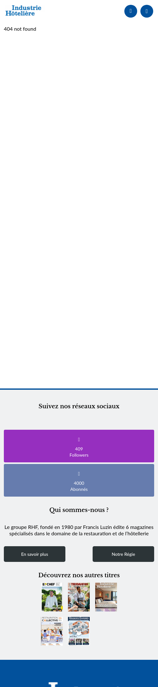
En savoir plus (34, 554)
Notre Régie (123, 554)
